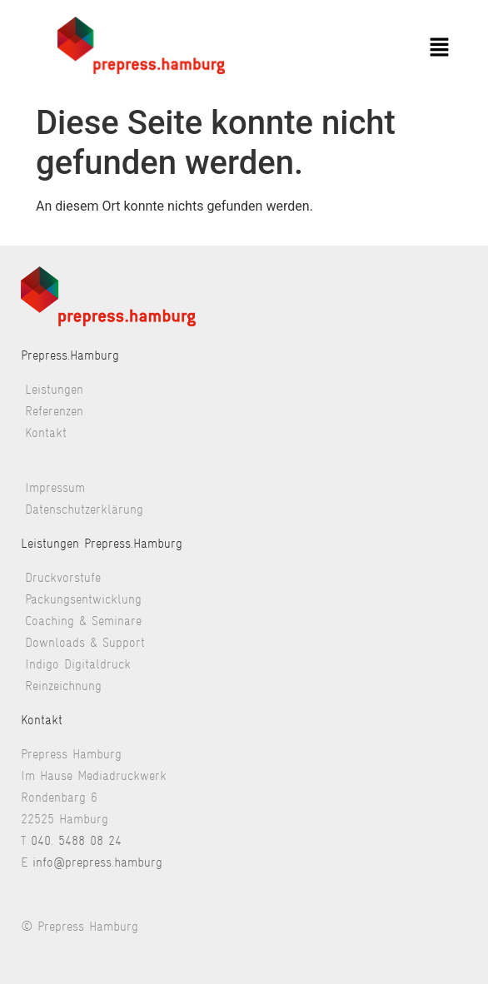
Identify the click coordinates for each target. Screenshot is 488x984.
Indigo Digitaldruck (78, 664)
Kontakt (46, 432)
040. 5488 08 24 (76, 840)
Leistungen (54, 389)
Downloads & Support (85, 642)
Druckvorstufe (63, 577)
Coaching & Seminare (83, 621)
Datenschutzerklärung (84, 509)
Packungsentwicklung (83, 599)
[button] (439, 48)
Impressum (55, 487)
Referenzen (54, 411)
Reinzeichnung (63, 685)
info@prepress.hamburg (97, 862)
